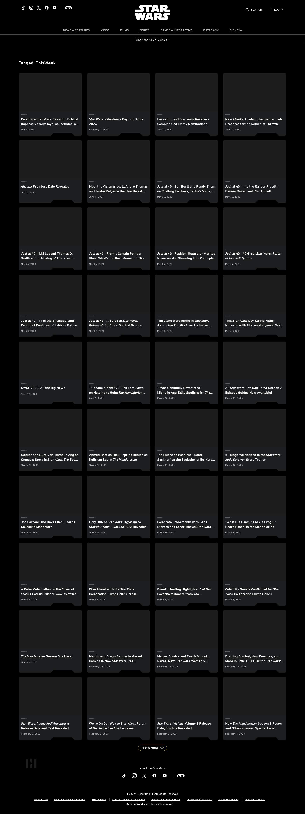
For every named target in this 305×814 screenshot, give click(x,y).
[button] (152, 748)
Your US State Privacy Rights (165, 799)
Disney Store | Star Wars (199, 799)
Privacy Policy (99, 799)
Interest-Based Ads (255, 799)
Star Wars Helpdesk (228, 799)
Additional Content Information (69, 799)
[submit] (247, 9)
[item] (76, 31)
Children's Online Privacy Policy (128, 799)
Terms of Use (41, 799)
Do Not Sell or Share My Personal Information (149, 803)
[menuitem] (105, 31)
